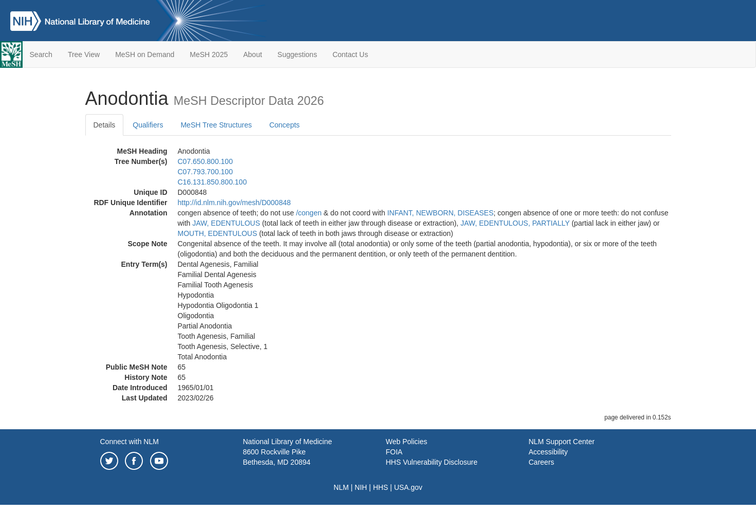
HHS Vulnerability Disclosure (431, 462)
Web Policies (407, 441)
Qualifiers (148, 125)
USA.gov (408, 487)
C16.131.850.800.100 (212, 182)
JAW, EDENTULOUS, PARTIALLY (514, 223)
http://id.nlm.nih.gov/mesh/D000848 (234, 202)
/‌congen (309, 213)
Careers (542, 462)
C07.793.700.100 (205, 172)
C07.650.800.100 (205, 161)
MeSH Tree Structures (216, 125)
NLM (341, 487)
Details (105, 125)
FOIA (394, 452)
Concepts (284, 125)
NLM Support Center (562, 441)
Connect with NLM (129, 441)
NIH (361, 487)
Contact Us (350, 54)
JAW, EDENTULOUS (226, 223)
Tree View (84, 54)
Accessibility (548, 452)
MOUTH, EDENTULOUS (217, 233)
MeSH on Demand (144, 54)
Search (41, 54)
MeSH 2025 (209, 54)
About (252, 54)
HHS (381, 487)
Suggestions (297, 54)
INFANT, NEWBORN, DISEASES (440, 213)
